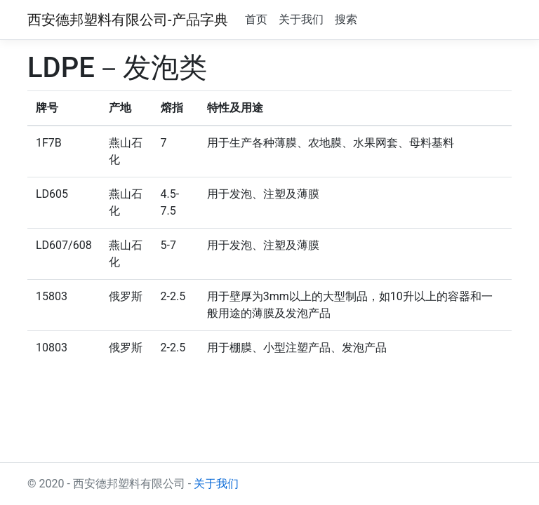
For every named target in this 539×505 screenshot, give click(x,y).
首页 (256, 19)
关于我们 (301, 19)
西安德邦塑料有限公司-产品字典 (127, 19)
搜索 (346, 19)
